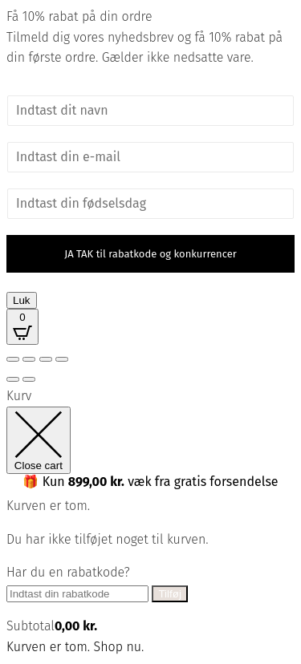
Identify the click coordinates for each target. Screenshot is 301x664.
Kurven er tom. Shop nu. (75, 646)
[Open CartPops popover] (22, 327)
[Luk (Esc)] (61, 359)
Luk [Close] (22, 300)
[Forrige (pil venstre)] (12, 379)
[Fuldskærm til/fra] (28, 359)
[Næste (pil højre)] (28, 379)
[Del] (45, 359)
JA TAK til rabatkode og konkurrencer (150, 254)
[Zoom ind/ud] (12, 359)
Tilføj (169, 594)
